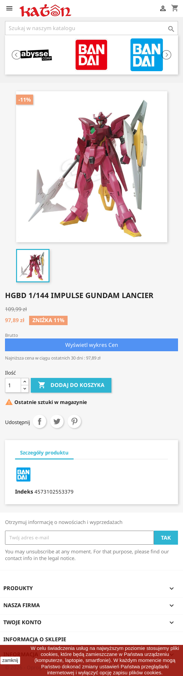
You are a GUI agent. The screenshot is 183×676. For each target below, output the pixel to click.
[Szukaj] (91, 28)
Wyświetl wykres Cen (91, 345)
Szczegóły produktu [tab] (44, 452)
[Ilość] (13, 385)
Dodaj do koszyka (71, 385)
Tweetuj (57, 421)
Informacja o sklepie (34, 639)
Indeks (24, 491)
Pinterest (74, 421)
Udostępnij (39, 421)
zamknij (10, 660)
